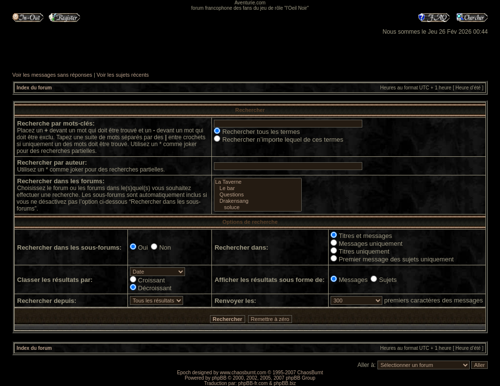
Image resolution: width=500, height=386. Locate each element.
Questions (257, 195)
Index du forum (34, 87)
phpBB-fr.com (253, 383)
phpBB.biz (284, 383)
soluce (257, 207)
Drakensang (257, 201)
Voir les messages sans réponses (52, 75)
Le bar (257, 188)
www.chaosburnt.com (243, 372)
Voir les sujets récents (123, 75)
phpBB (219, 378)
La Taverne (257, 182)
